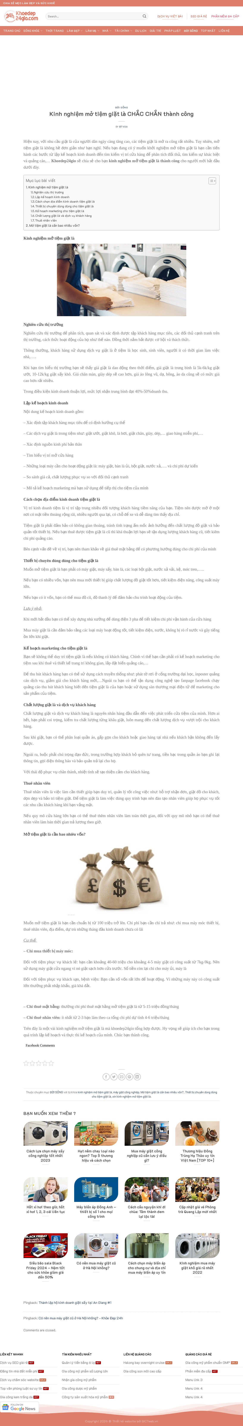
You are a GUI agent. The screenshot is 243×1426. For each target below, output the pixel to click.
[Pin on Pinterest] (129, 1076)
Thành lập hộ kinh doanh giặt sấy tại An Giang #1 (75, 1302)
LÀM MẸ (92, 31)
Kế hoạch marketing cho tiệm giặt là (59, 211)
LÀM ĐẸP (75, 31)
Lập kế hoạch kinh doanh (52, 197)
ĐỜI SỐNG (191, 30)
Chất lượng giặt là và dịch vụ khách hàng (63, 215)
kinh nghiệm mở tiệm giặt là (95, 1092)
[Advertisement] (121, 67)
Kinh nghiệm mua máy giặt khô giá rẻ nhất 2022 (197, 1268)
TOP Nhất (208, 30)
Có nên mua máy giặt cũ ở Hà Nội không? (96, 1265)
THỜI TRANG (54, 30)
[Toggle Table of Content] (210, 181)
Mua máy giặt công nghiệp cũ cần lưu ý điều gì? (146, 1156)
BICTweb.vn (150, 1421)
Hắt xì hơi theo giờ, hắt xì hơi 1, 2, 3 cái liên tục (45, 1209)
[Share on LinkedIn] (137, 1076)
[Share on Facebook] (106, 1076)
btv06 (123, 126)
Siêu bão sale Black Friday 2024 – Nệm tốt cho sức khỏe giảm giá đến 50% (45, 1270)
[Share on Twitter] (114, 1076)
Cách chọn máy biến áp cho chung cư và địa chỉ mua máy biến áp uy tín (147, 1268)
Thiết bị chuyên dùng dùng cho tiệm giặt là (64, 206)
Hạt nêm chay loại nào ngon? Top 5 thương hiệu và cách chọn (96, 1156)
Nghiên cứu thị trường (49, 192)
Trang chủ (11, 30)
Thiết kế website (124, 1421)
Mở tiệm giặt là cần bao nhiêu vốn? (54, 225)
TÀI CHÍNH (123, 31)
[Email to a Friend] (121, 1076)
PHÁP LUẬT (172, 30)
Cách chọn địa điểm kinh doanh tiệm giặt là (65, 201)
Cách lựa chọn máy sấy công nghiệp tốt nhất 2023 (45, 1156)
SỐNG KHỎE (32, 31)
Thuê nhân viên (46, 220)
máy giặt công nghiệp (126, 1092)
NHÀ (106, 31)
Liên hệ (224, 30)
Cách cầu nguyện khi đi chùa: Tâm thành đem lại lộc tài (147, 1211)
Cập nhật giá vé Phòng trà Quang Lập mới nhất (197, 1209)
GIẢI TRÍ (155, 30)
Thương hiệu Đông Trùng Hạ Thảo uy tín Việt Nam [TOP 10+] (197, 1156)
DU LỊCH (141, 30)
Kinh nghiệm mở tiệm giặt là (48, 187)
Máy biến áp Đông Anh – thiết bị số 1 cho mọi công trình (96, 1211)
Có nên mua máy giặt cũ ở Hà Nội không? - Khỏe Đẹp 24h (81, 1318)
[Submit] (144, 16)
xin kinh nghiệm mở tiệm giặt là (131, 1096)
